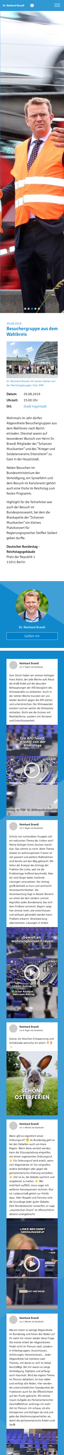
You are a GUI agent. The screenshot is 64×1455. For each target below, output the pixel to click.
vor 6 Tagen (25, 1030)
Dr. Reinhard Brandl (32, 627)
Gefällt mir (32, 636)
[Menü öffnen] (57, 5)
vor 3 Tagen (25, 667)
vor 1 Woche (25, 1127)
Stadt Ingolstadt (35, 406)
